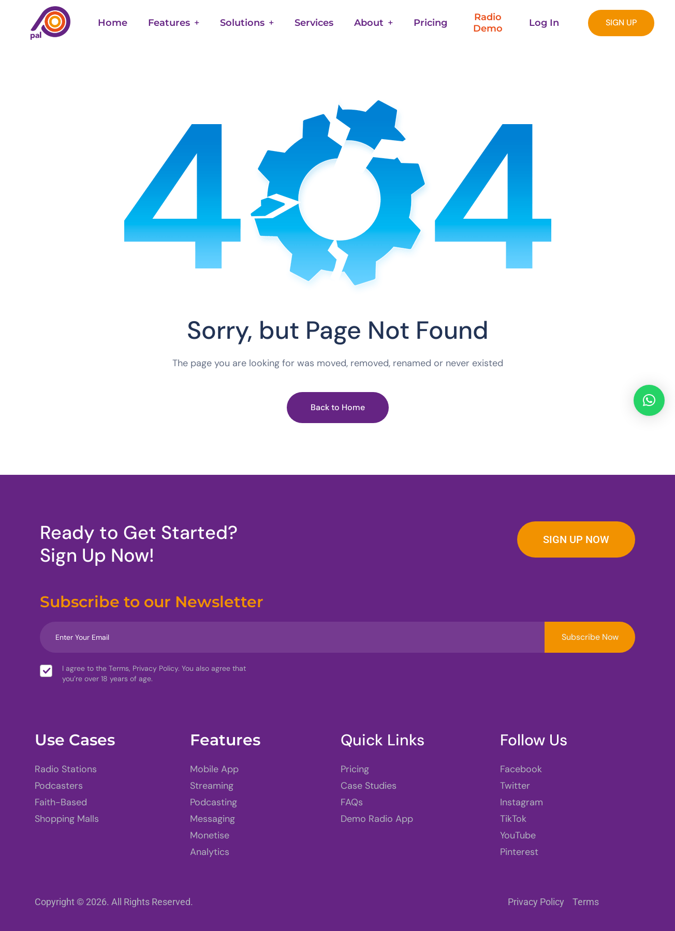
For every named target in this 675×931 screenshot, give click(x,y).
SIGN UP (621, 22)
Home (112, 22)
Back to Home (338, 407)
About (369, 22)
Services (314, 22)
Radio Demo (488, 22)
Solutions (242, 22)
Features (169, 22)
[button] (649, 400)
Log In (544, 22)
